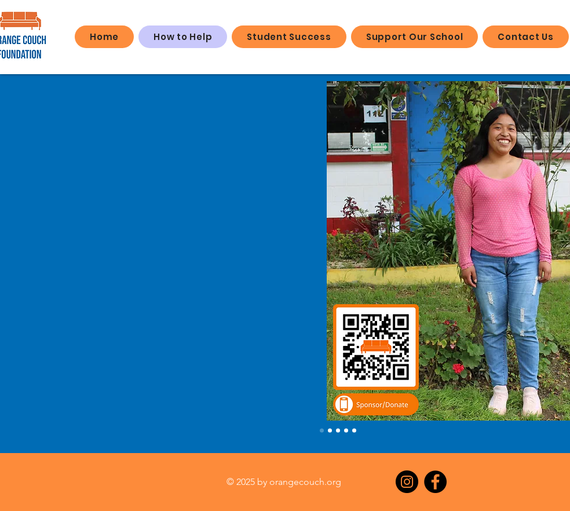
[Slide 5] (354, 431)
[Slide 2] (330, 431)
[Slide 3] (338, 431)
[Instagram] (407, 481)
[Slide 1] (322, 431)
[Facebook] (435, 481)
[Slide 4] (346, 431)
